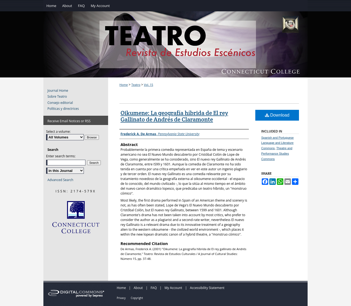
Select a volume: (58, 131)
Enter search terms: (60, 156)
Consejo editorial (60, 103)
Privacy (121, 298)
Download (277, 115)
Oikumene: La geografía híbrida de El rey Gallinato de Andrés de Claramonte (174, 116)
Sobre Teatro (57, 96)
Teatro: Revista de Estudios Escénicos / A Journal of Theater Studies (175, 50)
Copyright (137, 298)
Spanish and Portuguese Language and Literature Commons (277, 143)
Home (123, 85)
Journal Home (57, 91)
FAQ (153, 287)
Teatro (135, 85)
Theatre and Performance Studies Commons (276, 154)
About (138, 287)
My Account (173, 287)
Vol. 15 (148, 85)
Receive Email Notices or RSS (69, 121)
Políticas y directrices (63, 109)
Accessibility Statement (207, 287)
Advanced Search (60, 180)
